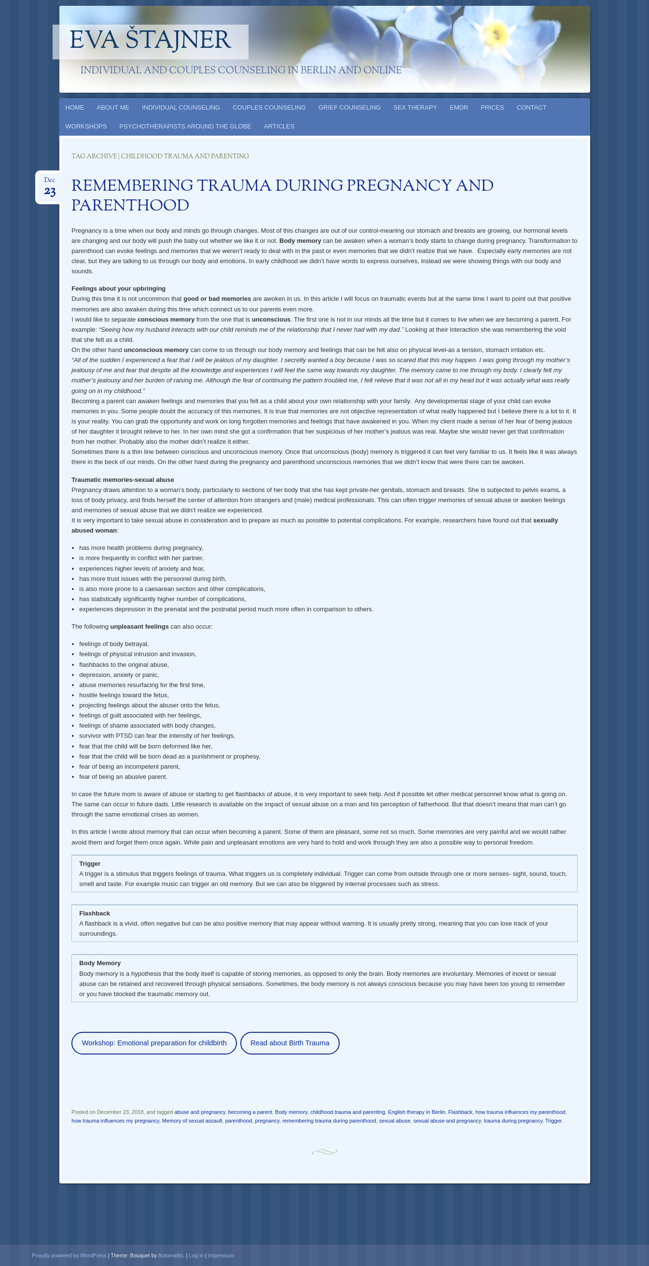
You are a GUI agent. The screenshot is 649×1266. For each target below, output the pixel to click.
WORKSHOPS (86, 126)
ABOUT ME (113, 107)
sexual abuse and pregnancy (447, 1121)
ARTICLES (279, 126)
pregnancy (267, 1121)
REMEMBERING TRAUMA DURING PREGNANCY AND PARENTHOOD (282, 196)
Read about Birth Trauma (289, 1043)
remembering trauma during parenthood (329, 1121)
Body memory (291, 1112)
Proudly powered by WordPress (69, 1255)
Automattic (170, 1255)
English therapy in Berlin (416, 1112)
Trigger (553, 1121)
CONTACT (532, 107)
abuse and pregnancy (200, 1112)
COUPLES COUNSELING (269, 107)
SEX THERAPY (415, 107)
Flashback (460, 1112)
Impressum (221, 1255)
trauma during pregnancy (513, 1121)
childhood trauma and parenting (347, 1112)
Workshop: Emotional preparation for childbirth (154, 1043)
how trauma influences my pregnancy (115, 1121)
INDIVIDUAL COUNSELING (181, 107)
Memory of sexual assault (192, 1121)
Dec (49, 183)
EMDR (459, 107)
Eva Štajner (150, 42)
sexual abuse (395, 1121)
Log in (196, 1255)
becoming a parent (250, 1112)
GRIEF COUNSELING (349, 107)
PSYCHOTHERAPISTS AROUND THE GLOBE (185, 126)
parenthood (238, 1121)
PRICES (492, 107)
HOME (75, 107)
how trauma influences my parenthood (520, 1112)
